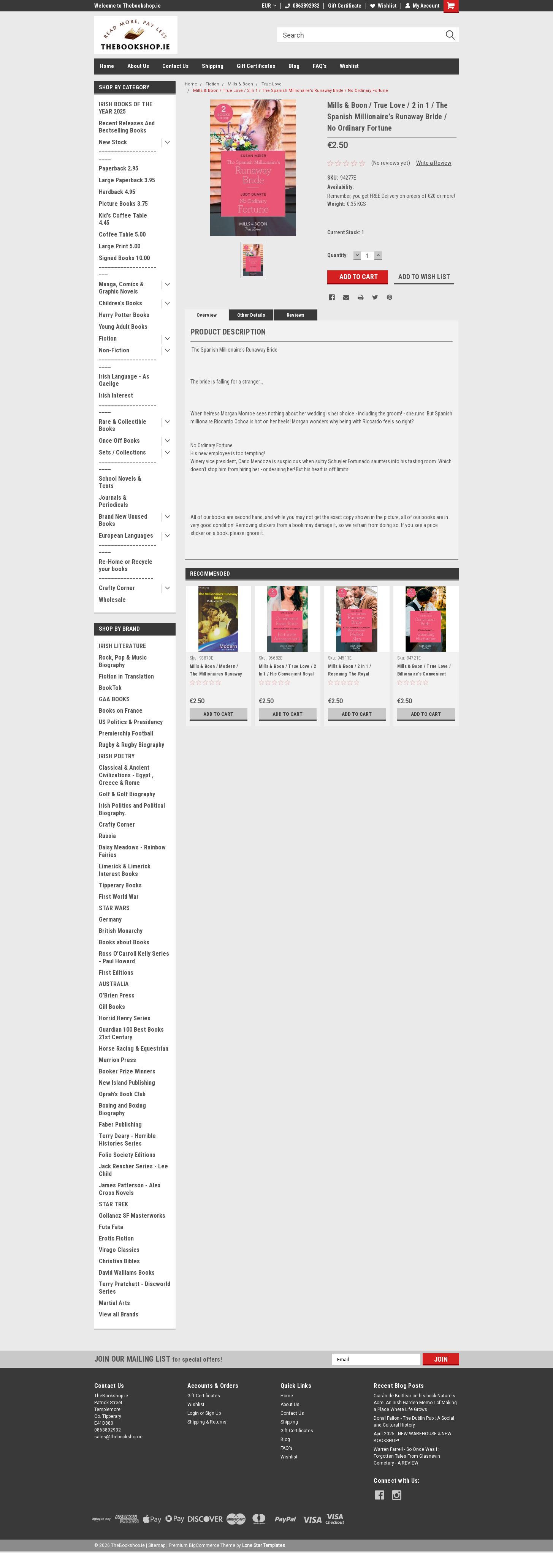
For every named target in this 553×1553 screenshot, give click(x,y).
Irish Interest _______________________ (128, 403)
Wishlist (383, 6)
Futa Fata (111, 1227)
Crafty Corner (117, 588)
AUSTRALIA (114, 984)
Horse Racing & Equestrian (133, 1048)
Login (193, 1413)
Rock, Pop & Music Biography (123, 661)
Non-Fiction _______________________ (128, 357)
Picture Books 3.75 (123, 203)
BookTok (110, 687)
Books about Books (124, 942)
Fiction (108, 338)
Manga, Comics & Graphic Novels (121, 288)
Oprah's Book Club (122, 1094)
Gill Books (112, 1006)
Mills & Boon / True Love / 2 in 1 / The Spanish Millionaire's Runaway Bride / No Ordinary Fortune (290, 90)
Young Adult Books (123, 326)
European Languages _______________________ (128, 543)
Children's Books (120, 303)
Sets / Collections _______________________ (128, 459)
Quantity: (337, 255)
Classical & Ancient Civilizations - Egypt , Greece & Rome (126, 775)
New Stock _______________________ (128, 149)
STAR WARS (114, 908)
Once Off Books (119, 440)
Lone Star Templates (263, 1545)
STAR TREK (113, 1204)
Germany (110, 919)
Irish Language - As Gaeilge (124, 380)
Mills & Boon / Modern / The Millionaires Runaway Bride (216, 674)
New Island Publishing (127, 1082)
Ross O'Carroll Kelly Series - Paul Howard (134, 957)
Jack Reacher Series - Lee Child (133, 1170)
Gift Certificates (256, 66)
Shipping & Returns (207, 1422)
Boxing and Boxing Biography (122, 1109)
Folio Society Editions (127, 1154)
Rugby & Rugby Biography (131, 744)
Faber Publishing (120, 1124)
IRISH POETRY (117, 756)
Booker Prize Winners (127, 1071)
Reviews (295, 315)
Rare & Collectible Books (122, 425)
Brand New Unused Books (123, 520)
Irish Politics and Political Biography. (132, 809)
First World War (119, 896)
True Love (271, 84)
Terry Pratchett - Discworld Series (134, 1287)
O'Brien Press (117, 995)
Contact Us (175, 66)
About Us (138, 66)
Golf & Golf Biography (127, 794)
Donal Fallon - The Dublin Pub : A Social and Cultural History (414, 1422)
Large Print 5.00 (119, 246)
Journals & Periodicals (113, 501)
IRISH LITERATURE (122, 646)
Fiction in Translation (126, 676)
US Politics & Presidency (131, 722)
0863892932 (302, 6)
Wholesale (112, 599)
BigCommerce (204, 1545)
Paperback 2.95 (118, 168)
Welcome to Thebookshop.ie (127, 6)
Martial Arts (114, 1303)
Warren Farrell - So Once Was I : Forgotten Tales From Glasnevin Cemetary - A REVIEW (407, 1456)
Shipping (212, 66)
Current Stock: (345, 232)
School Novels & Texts (120, 482)
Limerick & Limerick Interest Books (125, 870)
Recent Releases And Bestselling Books (127, 127)
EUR (269, 6)
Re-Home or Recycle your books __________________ (126, 569)
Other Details (251, 315)
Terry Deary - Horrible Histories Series (127, 1139)
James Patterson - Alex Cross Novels (129, 1189)
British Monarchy (121, 930)
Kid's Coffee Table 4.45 (123, 219)
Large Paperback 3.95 (127, 180)
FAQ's (319, 66)
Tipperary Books (120, 885)
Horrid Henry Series (125, 1018)
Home (107, 66)
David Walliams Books (127, 1272)
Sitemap (156, 1545)
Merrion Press (117, 1060)
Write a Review (434, 163)
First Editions (116, 972)
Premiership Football (126, 733)
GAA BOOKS (114, 699)
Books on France (121, 710)
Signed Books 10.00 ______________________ (128, 265)
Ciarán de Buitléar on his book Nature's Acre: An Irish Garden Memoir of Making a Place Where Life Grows (415, 1402)
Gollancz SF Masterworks (132, 1215)
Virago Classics (119, 1249)
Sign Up (213, 1413)
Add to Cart (218, 714)
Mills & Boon (240, 84)
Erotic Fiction (116, 1238)
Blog (293, 66)
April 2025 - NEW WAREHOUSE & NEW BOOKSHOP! (413, 1437)
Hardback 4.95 (117, 192)
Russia (107, 836)
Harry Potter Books (124, 315)
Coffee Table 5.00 (122, 234)
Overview (206, 315)
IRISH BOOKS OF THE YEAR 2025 (125, 108)
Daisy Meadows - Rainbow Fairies (132, 851)
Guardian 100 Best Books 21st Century (131, 1033)
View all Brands (118, 1314)
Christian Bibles (119, 1261)
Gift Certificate (344, 6)
